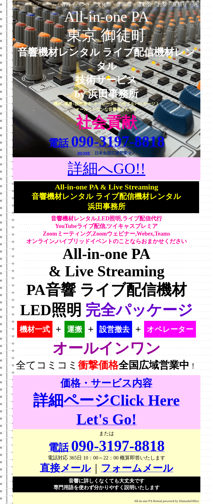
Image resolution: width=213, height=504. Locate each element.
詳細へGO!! (106, 168)
